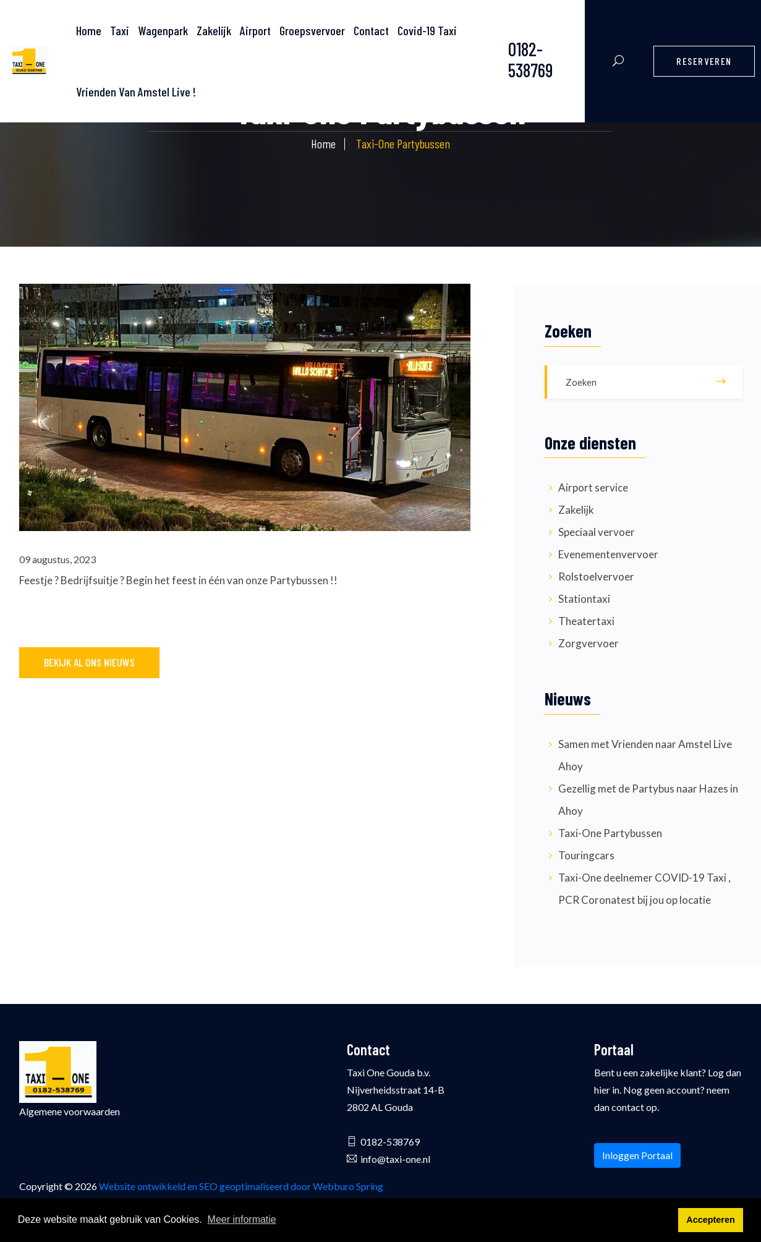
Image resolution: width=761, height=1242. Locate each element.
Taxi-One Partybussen (610, 833)
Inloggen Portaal (637, 1155)
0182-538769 (530, 59)
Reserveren (704, 61)
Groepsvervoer (312, 30)
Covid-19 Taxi (427, 30)
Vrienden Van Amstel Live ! (136, 91)
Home (323, 143)
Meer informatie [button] (242, 1219)
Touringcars (586, 855)
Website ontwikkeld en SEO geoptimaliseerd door (241, 1186)
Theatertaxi (586, 621)
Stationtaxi (584, 598)
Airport (255, 30)
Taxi (119, 30)
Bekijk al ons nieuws (89, 662)
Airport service (593, 487)
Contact (371, 30)
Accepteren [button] (710, 1220)
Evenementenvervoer (608, 554)
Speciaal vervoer (596, 531)
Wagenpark (163, 30)
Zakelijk (214, 30)
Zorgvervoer (588, 643)
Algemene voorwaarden (69, 1111)
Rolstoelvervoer (596, 576)
